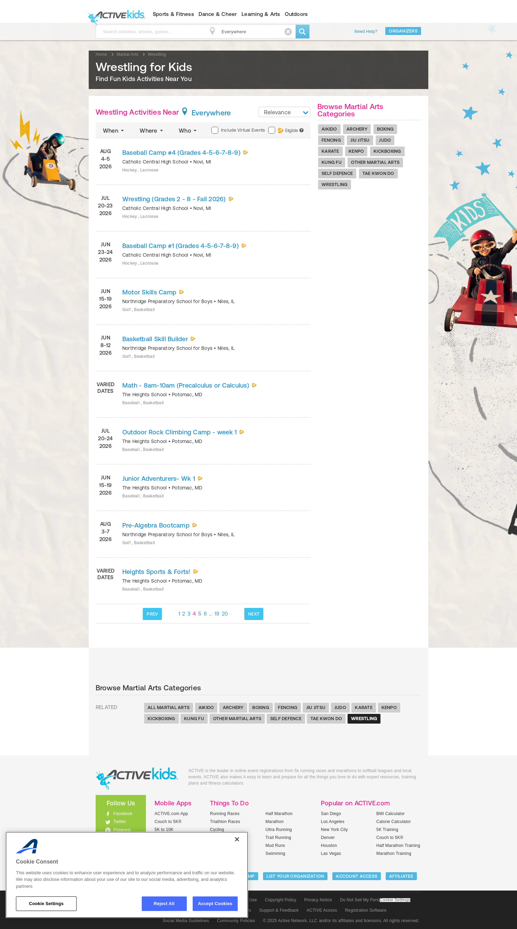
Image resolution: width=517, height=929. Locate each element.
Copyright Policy (280, 899)
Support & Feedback (279, 910)
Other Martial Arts (375, 162)
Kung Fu (332, 162)
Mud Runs (275, 845)
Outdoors (296, 14)
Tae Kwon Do (378, 173)
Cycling (217, 829)
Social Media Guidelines (186, 920)
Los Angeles (332, 821)
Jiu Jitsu (359, 140)
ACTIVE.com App (171, 813)
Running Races (224, 813)
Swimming (275, 853)
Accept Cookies (215, 903)
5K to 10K (164, 829)
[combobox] (284, 112)
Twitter (119, 821)
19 (217, 614)
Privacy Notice (318, 899)
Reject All (164, 903)
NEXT (254, 614)
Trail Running (278, 837)
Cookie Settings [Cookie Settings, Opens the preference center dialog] (46, 903)
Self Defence (337, 173)
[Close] (237, 839)
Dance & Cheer (218, 14)
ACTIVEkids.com (115, 14)
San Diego (331, 813)
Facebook (122, 813)
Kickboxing (387, 151)
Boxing (385, 129)
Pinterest (122, 830)
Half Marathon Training (398, 845)
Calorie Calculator (393, 821)
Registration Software (366, 910)
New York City (334, 829)
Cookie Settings (395, 900)
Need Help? (365, 31)
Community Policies (236, 920)
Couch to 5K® (168, 821)
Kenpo (356, 151)
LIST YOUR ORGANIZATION (295, 876)
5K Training (387, 829)
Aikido (329, 129)
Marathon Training (393, 853)
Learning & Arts (261, 14)
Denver (328, 837)
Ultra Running (278, 829)
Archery (357, 129)
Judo (385, 140)
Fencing (331, 140)
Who (188, 130)
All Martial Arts (169, 707)
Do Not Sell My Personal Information (375, 899)
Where (152, 130)
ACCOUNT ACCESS (356, 876)
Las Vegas (331, 853)
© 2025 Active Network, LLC (290, 920)
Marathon (274, 821)
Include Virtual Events (238, 130)
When (114, 130)
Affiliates (401, 876)
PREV (152, 614)
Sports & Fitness (173, 14)
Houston (329, 845)
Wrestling (335, 184)
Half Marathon (279, 813)
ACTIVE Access (322, 910)
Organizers (403, 31)
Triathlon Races (225, 821)
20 (225, 614)
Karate (330, 151)
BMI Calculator (390, 813)
